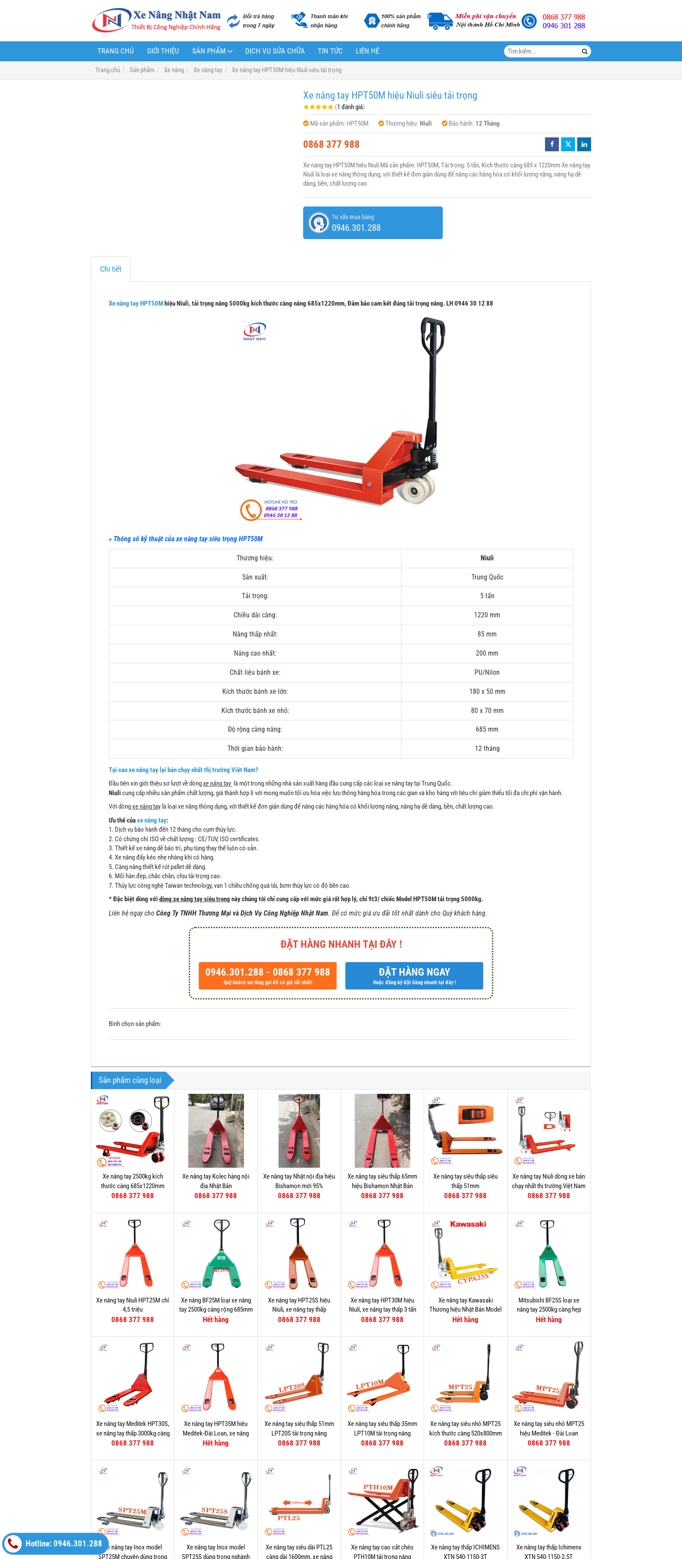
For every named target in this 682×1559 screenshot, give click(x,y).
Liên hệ (367, 51)
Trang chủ (115, 51)
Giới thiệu (163, 51)
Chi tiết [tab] (110, 268)
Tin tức (330, 51)
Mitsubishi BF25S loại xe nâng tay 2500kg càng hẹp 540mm (549, 1309)
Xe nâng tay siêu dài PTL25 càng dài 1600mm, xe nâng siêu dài (299, 1482)
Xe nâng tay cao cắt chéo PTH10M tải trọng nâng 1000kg (382, 1482)
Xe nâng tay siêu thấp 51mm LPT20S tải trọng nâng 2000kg (299, 1433)
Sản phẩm (209, 51)
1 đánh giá (350, 107)
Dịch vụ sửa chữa (275, 51)
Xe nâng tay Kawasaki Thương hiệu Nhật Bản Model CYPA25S (465, 1309)
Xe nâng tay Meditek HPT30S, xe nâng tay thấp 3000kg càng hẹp (133, 1433)
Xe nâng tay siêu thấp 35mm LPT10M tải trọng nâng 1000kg (382, 1433)
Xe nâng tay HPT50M (136, 303)
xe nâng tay (152, 820)
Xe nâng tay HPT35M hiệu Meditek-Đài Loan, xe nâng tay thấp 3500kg (216, 1433)
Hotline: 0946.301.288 (53, 1543)
